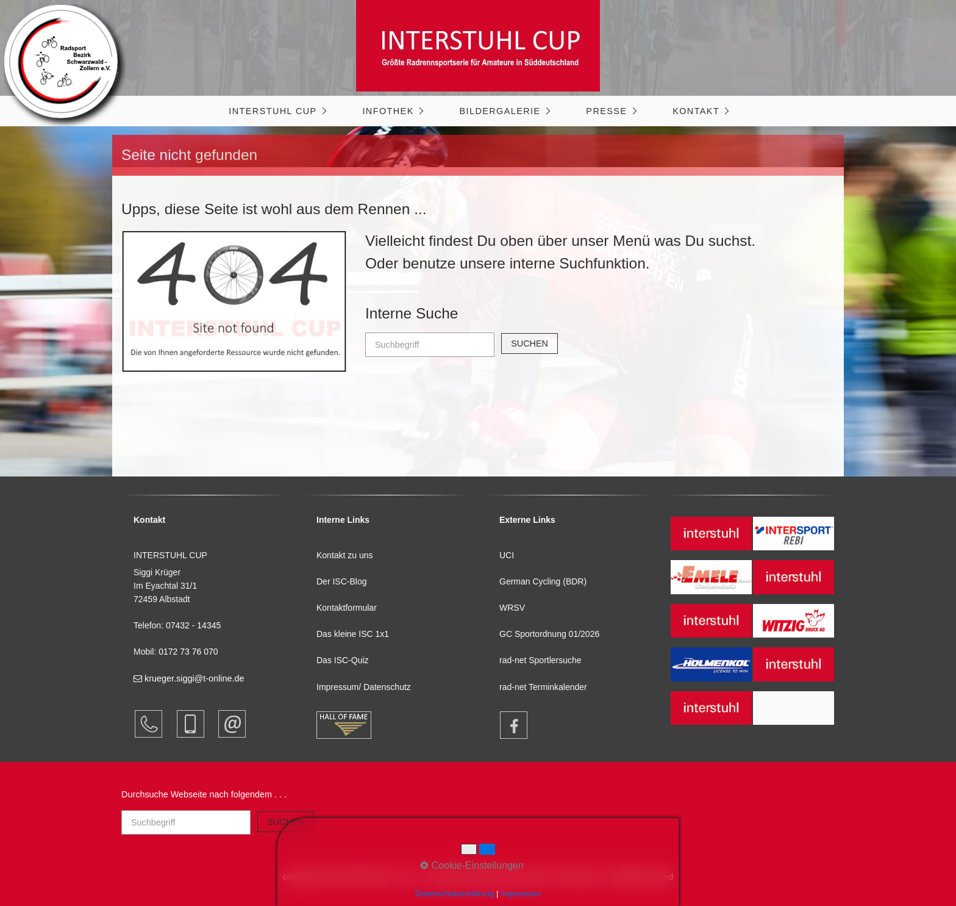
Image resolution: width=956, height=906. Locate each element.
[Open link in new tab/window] (508, 725)
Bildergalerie (499, 111)
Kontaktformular (346, 608)
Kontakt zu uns (344, 555)
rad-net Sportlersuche (540, 660)
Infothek (387, 111)
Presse (606, 111)
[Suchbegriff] (429, 345)
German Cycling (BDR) (543, 581)
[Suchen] (529, 343)
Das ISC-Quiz (342, 660)
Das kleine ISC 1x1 (352, 634)
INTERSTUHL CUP (272, 111)
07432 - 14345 (194, 625)
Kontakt (695, 111)
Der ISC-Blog (341, 581)
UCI (506, 555)
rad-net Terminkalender (543, 687)
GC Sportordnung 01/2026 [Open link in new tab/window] (549, 634)
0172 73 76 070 (188, 651)
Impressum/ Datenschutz (363, 687)
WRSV (512, 608)
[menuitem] (276, 111)
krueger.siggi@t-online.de (189, 678)
